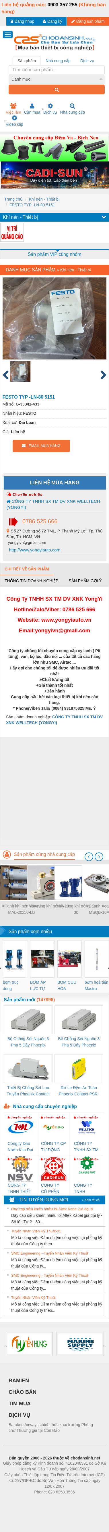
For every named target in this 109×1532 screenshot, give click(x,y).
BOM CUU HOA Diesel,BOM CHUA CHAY (69, 986)
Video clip (14, 121)
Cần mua (32, 109)
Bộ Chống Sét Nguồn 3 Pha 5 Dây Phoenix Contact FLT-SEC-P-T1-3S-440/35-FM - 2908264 (79, 1042)
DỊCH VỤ (19, 1415)
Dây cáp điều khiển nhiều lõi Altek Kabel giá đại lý (52, 1209)
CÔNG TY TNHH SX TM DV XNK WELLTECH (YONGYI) (53, 504)
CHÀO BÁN (22, 1392)
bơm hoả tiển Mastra (96, 985)
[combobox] (56, 79)
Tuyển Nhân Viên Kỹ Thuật (33, 1297)
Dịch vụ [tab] (87, 60)
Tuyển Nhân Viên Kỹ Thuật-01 (36, 1231)
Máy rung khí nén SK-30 (76, 909)
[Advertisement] (54, 791)
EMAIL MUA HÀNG (41, 446)
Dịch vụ (50, 109)
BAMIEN (19, 1380)
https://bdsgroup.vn (47, 1500)
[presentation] (89, 856)
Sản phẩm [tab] (26, 60)
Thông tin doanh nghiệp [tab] (31, 580)
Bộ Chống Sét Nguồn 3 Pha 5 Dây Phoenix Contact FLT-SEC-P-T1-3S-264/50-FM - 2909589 (28, 1042)
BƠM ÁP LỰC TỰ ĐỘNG (38, 986)
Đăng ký (52, 21)
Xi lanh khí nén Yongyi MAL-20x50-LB (21, 909)
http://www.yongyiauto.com (34, 549)
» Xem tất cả (91, 1200)
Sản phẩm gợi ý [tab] (85, 580)
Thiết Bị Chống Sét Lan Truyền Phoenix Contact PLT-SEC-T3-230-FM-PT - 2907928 (28, 1091)
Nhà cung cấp (72, 109)
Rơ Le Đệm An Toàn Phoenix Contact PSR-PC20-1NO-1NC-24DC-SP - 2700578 (78, 1091)
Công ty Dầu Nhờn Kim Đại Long (20, 1147)
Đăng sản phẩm (88, 21)
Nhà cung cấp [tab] (58, 60)
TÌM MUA (20, 1404)
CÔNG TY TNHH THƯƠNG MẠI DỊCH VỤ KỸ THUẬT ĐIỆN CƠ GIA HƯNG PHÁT (86, 1189)
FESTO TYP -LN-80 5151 (32, 205)
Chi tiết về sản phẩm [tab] (27, 569)
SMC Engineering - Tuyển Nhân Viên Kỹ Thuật (49, 1253)
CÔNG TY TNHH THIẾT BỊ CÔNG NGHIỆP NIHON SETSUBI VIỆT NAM (19, 1189)
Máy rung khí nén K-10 (48, 906)
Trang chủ (13, 199)
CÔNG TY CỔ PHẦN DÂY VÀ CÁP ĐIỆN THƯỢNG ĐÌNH (53, 1189)
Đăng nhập (22, 21)
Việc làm (13, 109)
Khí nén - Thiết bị (44, 199)
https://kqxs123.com (82, 1500)
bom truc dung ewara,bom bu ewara (13, 986)
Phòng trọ (18, 1500)
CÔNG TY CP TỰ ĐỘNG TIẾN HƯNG (53, 1147)
